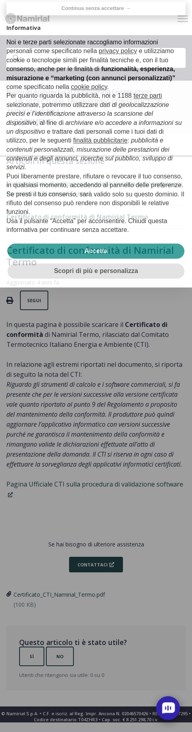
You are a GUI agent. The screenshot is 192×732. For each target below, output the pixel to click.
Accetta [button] (96, 240)
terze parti (147, 85)
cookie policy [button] (89, 76)
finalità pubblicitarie (100, 130)
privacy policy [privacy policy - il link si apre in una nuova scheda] (118, 41)
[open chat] (168, 708)
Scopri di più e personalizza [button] (96, 260)
